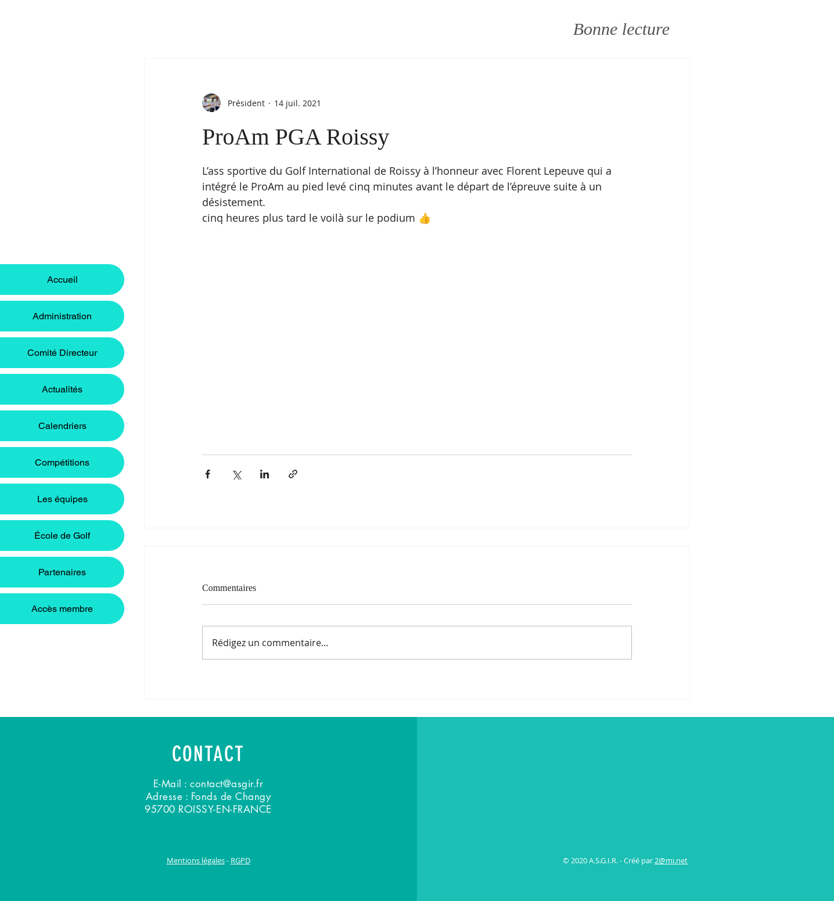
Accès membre (62, 608)
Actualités (62, 389)
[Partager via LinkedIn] (264, 474)
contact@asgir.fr (226, 783)
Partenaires (62, 572)
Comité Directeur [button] (62, 352)
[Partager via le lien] (293, 474)
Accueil (62, 279)
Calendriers (62, 425)
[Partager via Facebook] (207, 474)
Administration (62, 316)
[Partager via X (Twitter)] (236, 474)
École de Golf (62, 535)
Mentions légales (196, 860)
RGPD (240, 860)
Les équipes (62, 498)
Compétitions (62, 462)
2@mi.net (671, 860)
